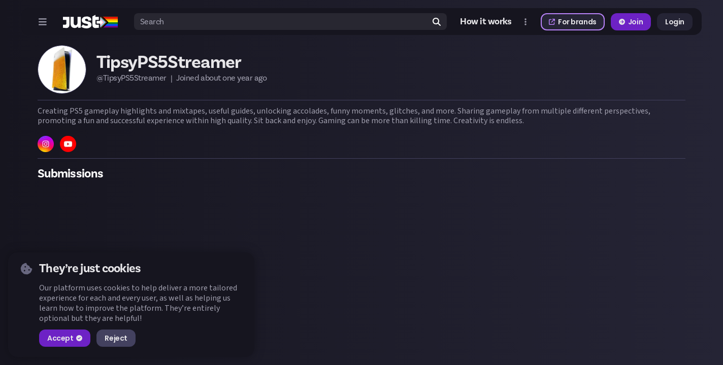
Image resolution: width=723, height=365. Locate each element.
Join (631, 22)
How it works (486, 21)
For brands (573, 22)
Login (674, 22)
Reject (116, 338)
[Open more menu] (525, 22)
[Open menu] (43, 21)
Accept (64, 338)
